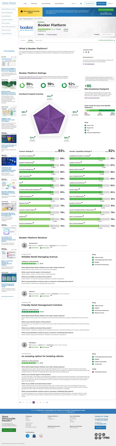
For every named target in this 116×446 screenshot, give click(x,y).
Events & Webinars (59, 3)
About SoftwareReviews (9, 26)
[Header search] (81, 4)
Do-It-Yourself (73, 417)
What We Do (34, 3)
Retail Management (28, 18)
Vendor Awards (6, 30)
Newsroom (28, 420)
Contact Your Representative (106, 10)
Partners (49, 417)
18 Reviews (41, 34)
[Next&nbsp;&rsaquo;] (44, 402)
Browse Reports (6, 16)
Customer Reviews (46, 3)
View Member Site (90, 3)
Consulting (72, 421)
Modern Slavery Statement (31, 427)
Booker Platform (38, 18)
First (20, 402)
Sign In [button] (110, 3)
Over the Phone (73, 419)
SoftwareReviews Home (9, 9)
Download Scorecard (107, 40)
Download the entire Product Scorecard (30, 78)
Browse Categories (7, 12)
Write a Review (6, 23)
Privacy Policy (28, 425)
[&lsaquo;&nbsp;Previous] (24, 402)
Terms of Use (28, 424)
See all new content (8, 296)
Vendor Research (7, 33)
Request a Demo (101, 3)
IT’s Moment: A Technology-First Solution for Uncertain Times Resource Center (60, 410)
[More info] (52, 95)
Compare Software (7, 19)
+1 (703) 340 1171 (70, 412)
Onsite (71, 420)
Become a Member (8, 430)
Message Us (100, 427)
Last (47, 402)
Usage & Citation (29, 423)
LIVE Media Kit (51, 419)
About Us (28, 417)
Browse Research (51, 427)
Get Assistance (88, 64)
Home (25, 3)
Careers (27, 419)
